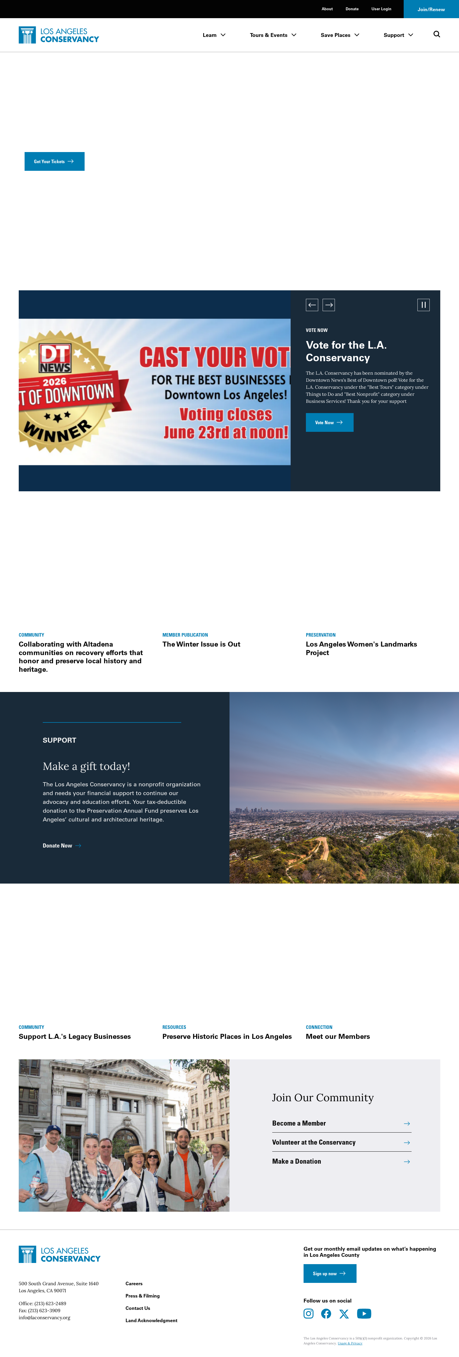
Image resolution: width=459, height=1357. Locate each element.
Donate (352, 8)
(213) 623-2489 (50, 1303)
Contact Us (138, 1308)
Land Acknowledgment (151, 1320)
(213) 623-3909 (44, 1310)
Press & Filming (143, 1296)
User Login (381, 8)
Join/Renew (431, 9)
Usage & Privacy (350, 1343)
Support (394, 35)
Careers (134, 1283)
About (327, 8)
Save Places (335, 35)
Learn (210, 35)
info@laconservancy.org (44, 1317)
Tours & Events (268, 35)
